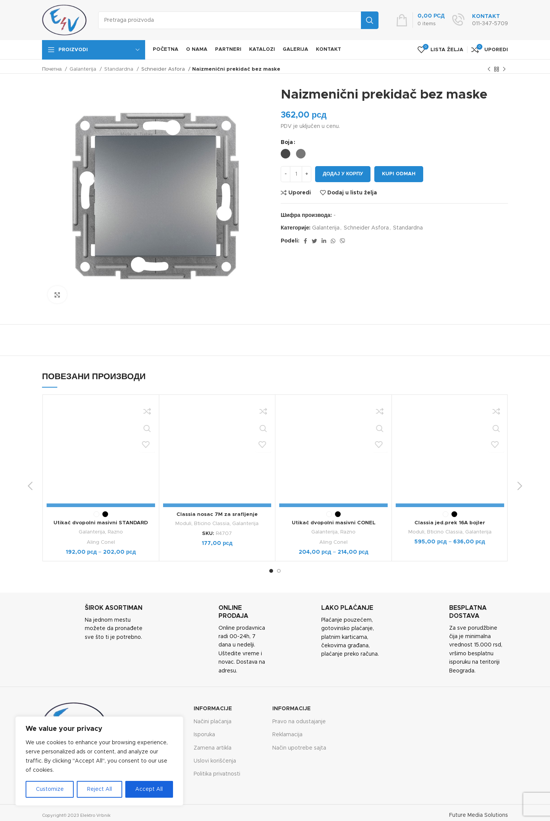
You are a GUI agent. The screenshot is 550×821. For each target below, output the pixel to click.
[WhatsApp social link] (333, 241)
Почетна (52, 69)
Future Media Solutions (478, 815)
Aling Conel (100, 442)
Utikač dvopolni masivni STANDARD (100, 423)
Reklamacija (287, 734)
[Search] (238, 20)
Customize (50, 789)
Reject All (99, 789)
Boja (287, 142)
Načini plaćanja (212, 721)
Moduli (183, 523)
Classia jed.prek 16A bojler (450, 522)
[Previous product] (489, 69)
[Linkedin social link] (323, 241)
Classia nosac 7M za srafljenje (217, 514)
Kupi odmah (399, 173)
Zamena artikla (212, 747)
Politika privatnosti (217, 773)
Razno (115, 432)
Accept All (149, 789)
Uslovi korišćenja (215, 760)
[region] (99, 761)
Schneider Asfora (163, 69)
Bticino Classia (212, 523)
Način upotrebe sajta (299, 747)
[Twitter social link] (314, 241)
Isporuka (204, 734)
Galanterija (84, 69)
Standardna (119, 69)
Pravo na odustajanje (299, 721)
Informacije (213, 708)
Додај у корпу (343, 173)
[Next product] (504, 69)
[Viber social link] (343, 241)
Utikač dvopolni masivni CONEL (333, 423)
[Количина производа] (296, 174)
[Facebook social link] (305, 241)
